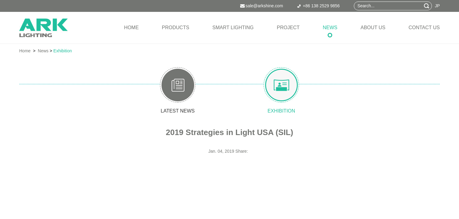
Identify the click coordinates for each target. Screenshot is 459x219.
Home (131, 27)
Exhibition (62, 50)
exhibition (281, 110)
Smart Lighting (233, 27)
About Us (373, 27)
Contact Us (424, 27)
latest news (177, 110)
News (330, 27)
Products (175, 27)
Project (288, 27)
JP (437, 5)
